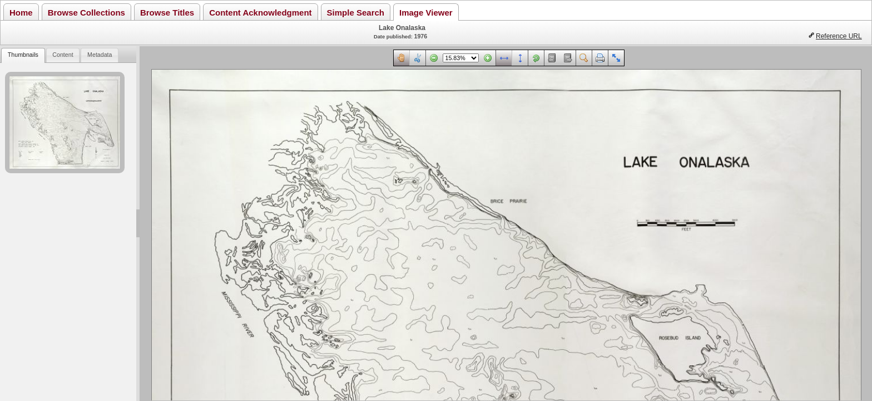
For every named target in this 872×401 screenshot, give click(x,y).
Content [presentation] (62, 54)
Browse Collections (86, 12)
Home (21, 12)
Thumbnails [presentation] (23, 54)
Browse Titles (167, 12)
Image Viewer (426, 12)
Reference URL (839, 36)
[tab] (22, 55)
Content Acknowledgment (260, 12)
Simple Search (355, 12)
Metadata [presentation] (99, 54)
